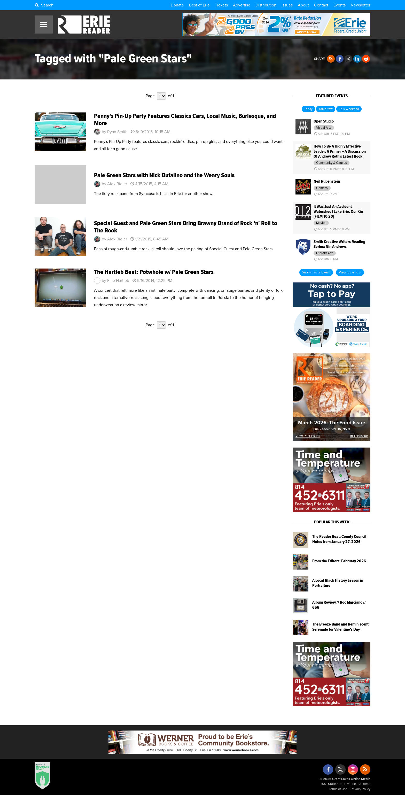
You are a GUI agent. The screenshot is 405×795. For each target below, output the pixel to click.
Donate (177, 5)
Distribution (265, 5)
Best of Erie (199, 5)
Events (339, 5)
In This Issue (359, 436)
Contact (321, 5)
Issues (287, 5)
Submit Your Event (316, 272)
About (303, 5)
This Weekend (349, 109)
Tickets (221, 5)
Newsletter (360, 5)
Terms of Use (338, 789)
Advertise (241, 5)
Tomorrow (326, 109)
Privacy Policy (360, 789)
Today (308, 109)
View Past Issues (307, 436)
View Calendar (350, 272)
